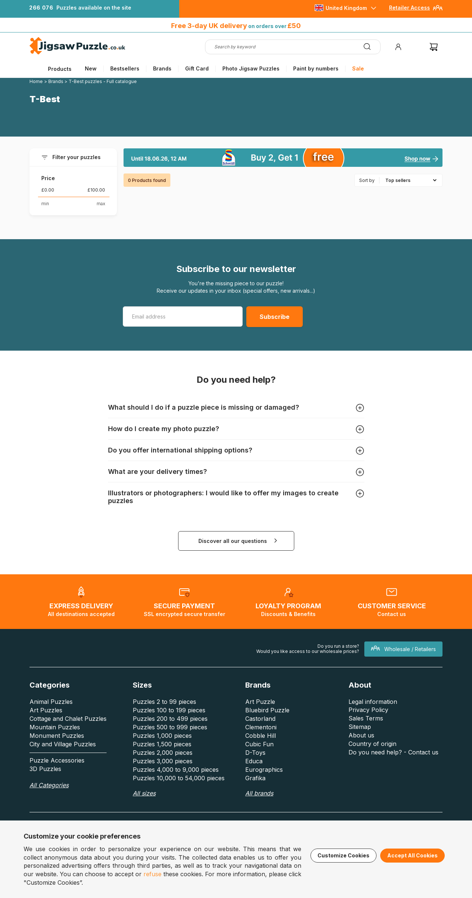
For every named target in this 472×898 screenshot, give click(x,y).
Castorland (260, 718)
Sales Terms (365, 718)
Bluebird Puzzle (267, 710)
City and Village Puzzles (63, 744)
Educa (254, 761)
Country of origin (372, 743)
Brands (162, 68)
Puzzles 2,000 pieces (162, 752)
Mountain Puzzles (55, 727)
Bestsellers (124, 68)
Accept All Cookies (412, 855)
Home (36, 81)
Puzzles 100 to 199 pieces (169, 710)
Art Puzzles (46, 710)
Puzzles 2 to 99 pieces (164, 701)
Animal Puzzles (51, 701)
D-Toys (255, 752)
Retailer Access (409, 7)
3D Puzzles (45, 769)
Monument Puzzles (57, 735)
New (91, 68)
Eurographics (264, 769)
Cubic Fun (259, 744)
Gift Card (197, 68)
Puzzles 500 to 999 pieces (170, 727)
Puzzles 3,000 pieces (162, 761)
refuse (152, 874)
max (101, 203)
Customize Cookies (343, 855)
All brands (259, 793)
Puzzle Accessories (57, 760)
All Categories (49, 785)
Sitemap (359, 726)
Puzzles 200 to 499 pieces (170, 718)
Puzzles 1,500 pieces (162, 744)
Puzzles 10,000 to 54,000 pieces (179, 778)
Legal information (372, 701)
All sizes (144, 793)
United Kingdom (346, 8)
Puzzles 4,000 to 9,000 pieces (176, 769)
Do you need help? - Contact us (393, 752)
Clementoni (261, 727)
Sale (358, 68)
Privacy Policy (368, 709)
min (45, 203)
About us (361, 735)
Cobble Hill (260, 735)
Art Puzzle (260, 701)
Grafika (255, 778)
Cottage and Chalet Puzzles (68, 718)
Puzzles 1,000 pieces (162, 735)
